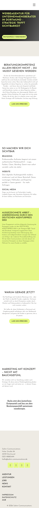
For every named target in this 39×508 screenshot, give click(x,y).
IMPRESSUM (8, 495)
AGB (4, 500)
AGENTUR (6, 474)
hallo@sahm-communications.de (14, 459)
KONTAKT (6, 487)
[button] (34, 5)
